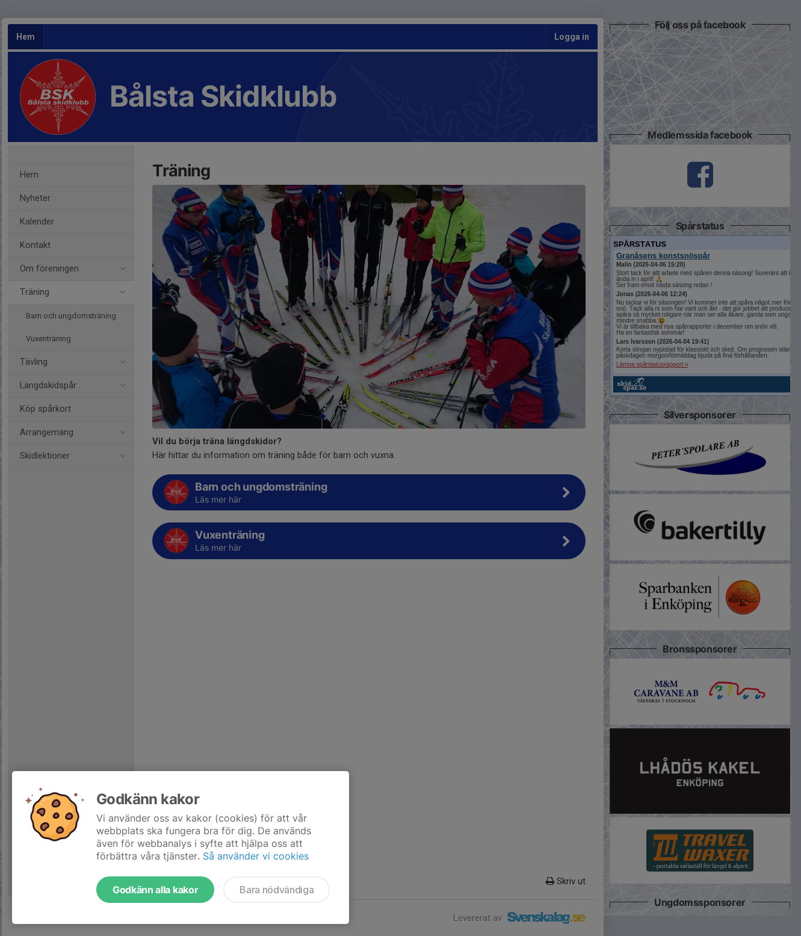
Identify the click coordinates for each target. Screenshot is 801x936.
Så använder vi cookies (256, 856)
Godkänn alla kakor (155, 890)
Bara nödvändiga (277, 890)
